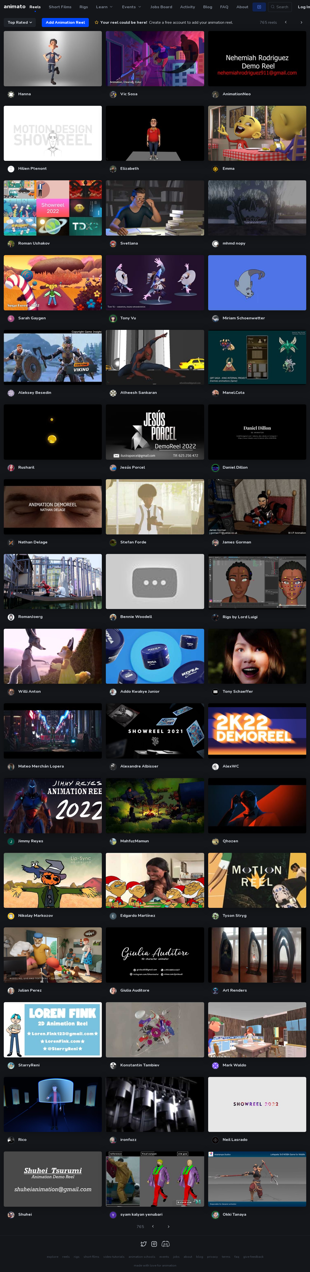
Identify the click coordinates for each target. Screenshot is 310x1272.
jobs (176, 1256)
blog (199, 1256)
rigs (77, 1256)
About (242, 7)
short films (91, 1256)
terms (226, 1256)
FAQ (224, 7)
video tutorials (114, 1256)
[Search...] (280, 7)
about (188, 1256)
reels (66, 1256)
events (164, 1256)
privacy (212, 1256)
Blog (207, 7)
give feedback (253, 1256)
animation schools (142, 1256)
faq (236, 1256)
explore (52, 1256)
